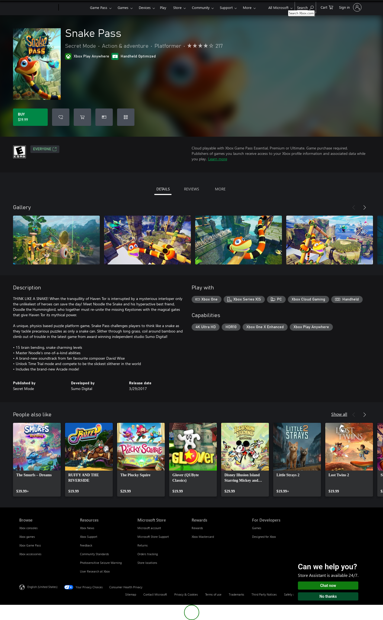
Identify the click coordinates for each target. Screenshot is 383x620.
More (247, 7)
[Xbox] (73, 7)
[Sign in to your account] (350, 7)
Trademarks (236, 594)
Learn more (217, 158)
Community (201, 7)
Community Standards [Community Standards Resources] (94, 554)
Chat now (328, 585)
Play (163, 7)
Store (177, 7)
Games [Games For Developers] (256, 528)
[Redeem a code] (125, 117)
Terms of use (213, 594)
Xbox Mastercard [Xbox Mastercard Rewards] (203, 536)
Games (123, 7)
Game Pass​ (98, 7)
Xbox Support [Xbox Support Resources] (88, 536)
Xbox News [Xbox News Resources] (87, 528)
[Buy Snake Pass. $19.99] (30, 117)
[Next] (364, 207)
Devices (145, 7)
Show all (339, 414)
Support (226, 7)
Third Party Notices (264, 594)
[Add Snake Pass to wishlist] (60, 117)
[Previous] (353, 207)
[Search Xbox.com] (305, 7)
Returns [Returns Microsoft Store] (142, 545)
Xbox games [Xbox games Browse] (27, 536)
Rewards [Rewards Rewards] (197, 528)
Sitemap (130, 594)
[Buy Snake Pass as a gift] (104, 117)
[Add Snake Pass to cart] (82, 117)
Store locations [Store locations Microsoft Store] (147, 562)
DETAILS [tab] (163, 188)
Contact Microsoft (155, 594)
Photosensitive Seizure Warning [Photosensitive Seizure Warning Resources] (101, 562)
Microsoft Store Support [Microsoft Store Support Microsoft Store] (153, 536)
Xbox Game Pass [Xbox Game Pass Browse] (30, 545)
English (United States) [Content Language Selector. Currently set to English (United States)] (42, 587)
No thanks (328, 596)
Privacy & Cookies (186, 594)
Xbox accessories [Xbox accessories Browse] (30, 554)
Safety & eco (292, 594)
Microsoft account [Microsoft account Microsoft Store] (149, 528)
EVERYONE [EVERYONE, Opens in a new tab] (45, 149)
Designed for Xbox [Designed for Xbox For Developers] (264, 536)
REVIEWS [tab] (191, 188)
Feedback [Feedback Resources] (86, 545)
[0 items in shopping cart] (327, 7)
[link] (37, 460)
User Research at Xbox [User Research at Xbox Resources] (95, 571)
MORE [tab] (220, 188)
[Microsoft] (37, 7)
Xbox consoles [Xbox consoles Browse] (28, 528)
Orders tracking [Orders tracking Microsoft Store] (147, 554)
